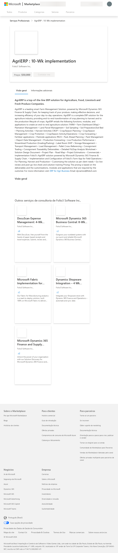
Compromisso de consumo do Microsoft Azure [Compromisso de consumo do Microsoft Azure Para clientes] (59, 435)
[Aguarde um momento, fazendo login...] (109, 4)
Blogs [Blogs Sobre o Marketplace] (6, 420)
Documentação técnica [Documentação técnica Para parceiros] (88, 430)
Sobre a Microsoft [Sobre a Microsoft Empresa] (48, 479)
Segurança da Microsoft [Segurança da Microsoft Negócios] (12, 479)
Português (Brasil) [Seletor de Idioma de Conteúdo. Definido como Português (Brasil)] (15, 517)
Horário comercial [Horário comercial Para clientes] (48, 415)
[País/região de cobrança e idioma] (92, 4)
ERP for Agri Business (60, 170)
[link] (33, 232)
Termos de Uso (59, 532)
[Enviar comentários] (67, 4)
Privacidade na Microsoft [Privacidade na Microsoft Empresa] (51, 489)
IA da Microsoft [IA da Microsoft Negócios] (9, 474)
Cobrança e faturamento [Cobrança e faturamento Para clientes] (51, 440)
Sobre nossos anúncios (97, 532)
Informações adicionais (41, 90)
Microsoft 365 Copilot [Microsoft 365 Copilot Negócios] (12, 504)
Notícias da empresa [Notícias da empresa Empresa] (49, 484)
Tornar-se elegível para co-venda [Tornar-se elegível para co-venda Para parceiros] (92, 443)
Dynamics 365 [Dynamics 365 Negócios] (9, 489)
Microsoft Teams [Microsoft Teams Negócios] (10, 509)
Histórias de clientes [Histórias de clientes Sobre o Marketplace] (11, 425)
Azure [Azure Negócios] (6, 484)
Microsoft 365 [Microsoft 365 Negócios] (9, 494)
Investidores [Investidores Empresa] (46, 494)
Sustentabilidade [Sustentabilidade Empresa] (48, 509)
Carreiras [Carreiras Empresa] (45, 474)
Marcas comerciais (76, 532)
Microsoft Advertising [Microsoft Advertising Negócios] (12, 499)
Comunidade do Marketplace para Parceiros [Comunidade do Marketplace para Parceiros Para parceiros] (96, 447)
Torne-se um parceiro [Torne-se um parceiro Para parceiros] (88, 415)
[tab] (22, 90)
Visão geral (21, 90)
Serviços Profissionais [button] (20, 20)
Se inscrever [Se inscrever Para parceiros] (84, 420)
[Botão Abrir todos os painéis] (8, 12)
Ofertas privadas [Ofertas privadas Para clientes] (48, 430)
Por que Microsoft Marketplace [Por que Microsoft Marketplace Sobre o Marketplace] (15, 415)
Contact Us (22, 532)
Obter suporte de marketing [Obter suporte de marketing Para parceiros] (90, 425)
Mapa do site (9, 532)
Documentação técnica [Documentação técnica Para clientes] (50, 425)
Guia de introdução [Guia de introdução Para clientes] (49, 420)
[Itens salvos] (74, 4)
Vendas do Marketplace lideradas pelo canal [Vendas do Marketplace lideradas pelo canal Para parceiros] (96, 452)
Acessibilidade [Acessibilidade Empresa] (47, 504)
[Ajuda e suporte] (70, 4)
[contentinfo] (32, 21)
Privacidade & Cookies (40, 532)
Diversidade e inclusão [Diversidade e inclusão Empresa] (50, 499)
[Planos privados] (78, 4)
